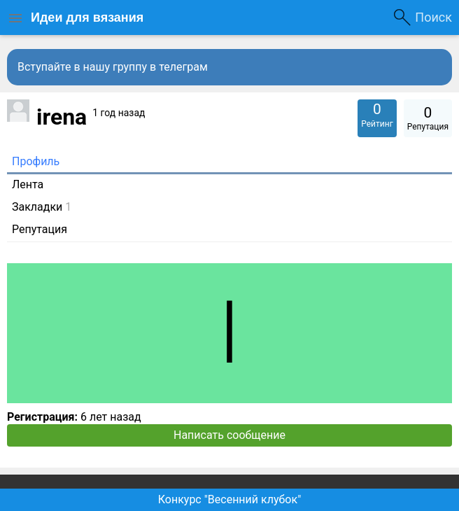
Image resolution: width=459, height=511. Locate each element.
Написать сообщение (229, 435)
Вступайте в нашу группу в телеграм (112, 67)
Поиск (433, 17)
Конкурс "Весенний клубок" (230, 499)
